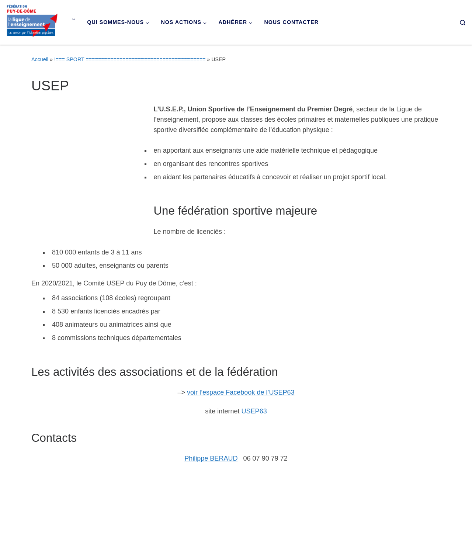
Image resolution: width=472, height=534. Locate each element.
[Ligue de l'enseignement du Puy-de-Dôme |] (32, 21)
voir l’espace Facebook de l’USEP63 (241, 392)
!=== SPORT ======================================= (129, 59)
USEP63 (254, 411)
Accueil (39, 59)
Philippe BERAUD (210, 458)
